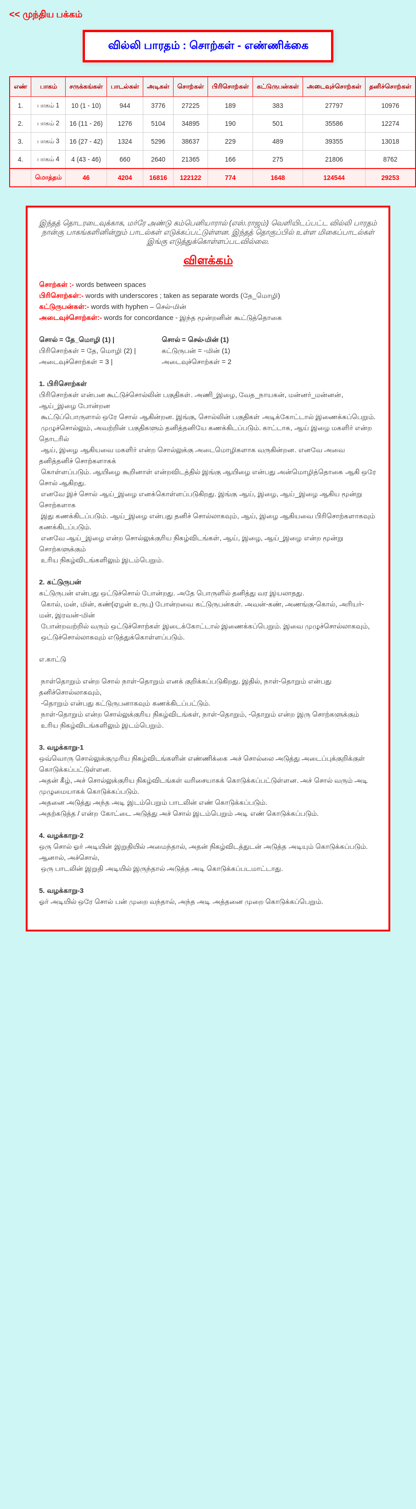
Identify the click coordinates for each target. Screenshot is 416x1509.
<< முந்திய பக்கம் (45, 14)
